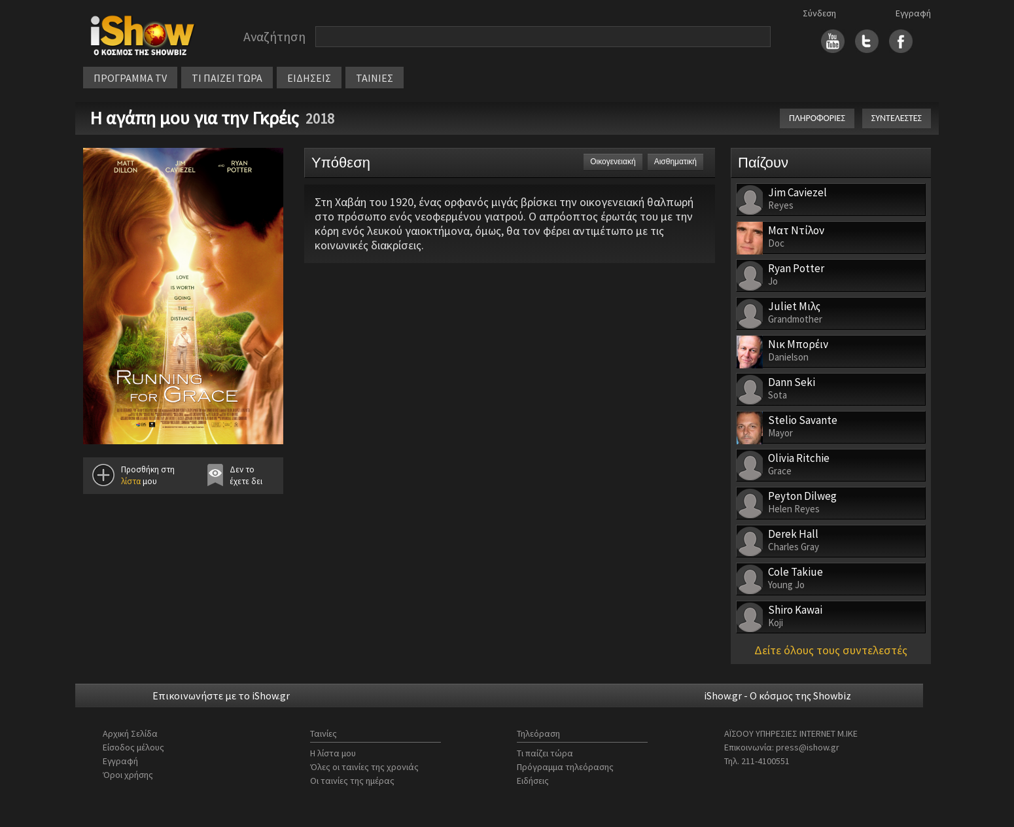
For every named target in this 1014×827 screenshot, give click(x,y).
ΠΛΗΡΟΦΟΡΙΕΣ (817, 118)
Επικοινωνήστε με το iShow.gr (221, 695)
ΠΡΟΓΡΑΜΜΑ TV (130, 77)
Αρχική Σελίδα (130, 733)
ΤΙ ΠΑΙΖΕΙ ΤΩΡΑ (227, 77)
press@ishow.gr (807, 747)
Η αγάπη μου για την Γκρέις (194, 118)
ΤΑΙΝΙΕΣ (374, 77)
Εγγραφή (913, 13)
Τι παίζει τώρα (545, 753)
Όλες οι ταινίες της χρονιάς (364, 767)
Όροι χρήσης (128, 775)
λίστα (131, 481)
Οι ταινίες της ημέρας (352, 780)
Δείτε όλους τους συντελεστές (830, 650)
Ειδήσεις (533, 780)
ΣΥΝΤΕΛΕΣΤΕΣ (896, 118)
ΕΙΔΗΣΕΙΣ (309, 77)
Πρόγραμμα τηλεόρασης (565, 767)
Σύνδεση (819, 13)
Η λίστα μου (333, 753)
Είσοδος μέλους (133, 747)
